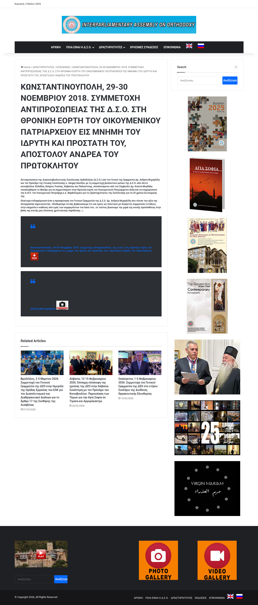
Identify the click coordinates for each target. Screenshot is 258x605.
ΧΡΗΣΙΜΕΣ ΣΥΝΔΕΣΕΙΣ (144, 47)
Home (26, 67)
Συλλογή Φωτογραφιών (43, 308)
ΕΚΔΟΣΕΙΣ (201, 597)
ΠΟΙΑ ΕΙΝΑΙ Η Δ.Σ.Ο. (78, 47)
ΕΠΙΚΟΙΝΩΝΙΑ (172, 47)
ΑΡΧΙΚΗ (56, 47)
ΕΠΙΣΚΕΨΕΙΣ (63, 67)
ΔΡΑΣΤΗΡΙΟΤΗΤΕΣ (110, 47)
